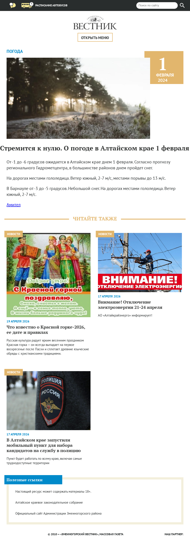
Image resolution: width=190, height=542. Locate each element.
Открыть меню (95, 37)
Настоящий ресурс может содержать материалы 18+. (53, 491)
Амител (14, 204)
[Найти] (182, 5)
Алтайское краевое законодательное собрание (49, 502)
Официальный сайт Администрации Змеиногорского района (58, 513)
